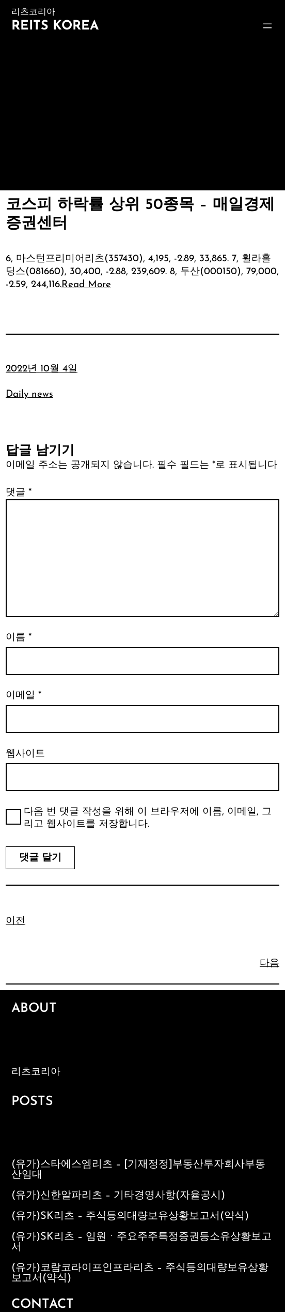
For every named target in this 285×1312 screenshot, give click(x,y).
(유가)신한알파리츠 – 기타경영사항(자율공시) (118, 1195)
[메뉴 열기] (267, 26)
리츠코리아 (35, 1072)
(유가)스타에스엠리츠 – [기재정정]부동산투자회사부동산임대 (138, 1169)
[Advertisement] (142, 112)
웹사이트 (25, 754)
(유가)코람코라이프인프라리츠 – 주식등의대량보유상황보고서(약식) (139, 1273)
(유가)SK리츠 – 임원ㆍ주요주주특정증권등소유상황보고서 (141, 1242)
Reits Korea (55, 26)
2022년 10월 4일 (41, 369)
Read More (86, 285)
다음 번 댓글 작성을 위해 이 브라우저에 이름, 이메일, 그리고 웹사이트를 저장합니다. (148, 818)
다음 (269, 963)
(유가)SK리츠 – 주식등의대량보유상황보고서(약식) (130, 1216)
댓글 (18, 493)
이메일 (23, 695)
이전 (15, 921)
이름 (18, 638)
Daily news (29, 394)
